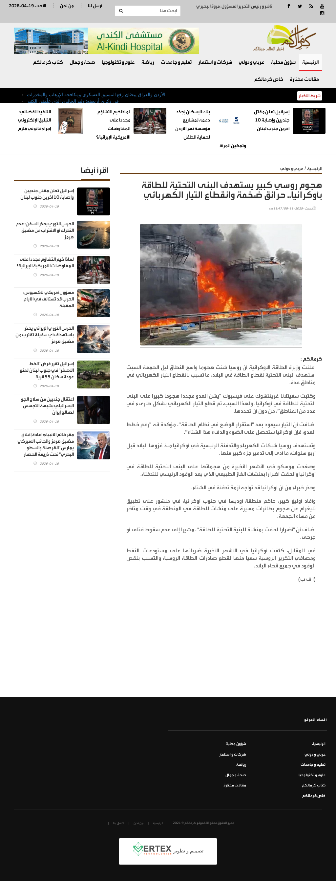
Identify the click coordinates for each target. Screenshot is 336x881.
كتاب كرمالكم (48, 62)
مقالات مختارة (304, 79)
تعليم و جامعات (176, 62)
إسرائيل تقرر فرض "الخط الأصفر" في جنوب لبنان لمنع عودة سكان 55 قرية (47, 370)
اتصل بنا (118, 823)
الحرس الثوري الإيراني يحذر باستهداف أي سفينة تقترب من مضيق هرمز (44, 334)
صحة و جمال (82, 62)
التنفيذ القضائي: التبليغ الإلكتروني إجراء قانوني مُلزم (34, 120)
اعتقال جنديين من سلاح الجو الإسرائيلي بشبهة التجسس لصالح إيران (47, 405)
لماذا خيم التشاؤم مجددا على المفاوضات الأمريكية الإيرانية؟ (45, 262)
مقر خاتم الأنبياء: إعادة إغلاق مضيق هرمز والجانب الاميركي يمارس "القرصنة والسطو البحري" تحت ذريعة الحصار (45, 444)
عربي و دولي (251, 62)
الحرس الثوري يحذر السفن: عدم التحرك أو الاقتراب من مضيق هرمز (45, 230)
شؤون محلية (283, 62)
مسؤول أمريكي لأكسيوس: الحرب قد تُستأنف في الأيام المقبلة (48, 299)
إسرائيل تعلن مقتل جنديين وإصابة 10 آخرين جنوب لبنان (271, 120)
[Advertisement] (221, 648)
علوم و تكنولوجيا (118, 62)
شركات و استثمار (215, 62)
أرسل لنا (95, 5)
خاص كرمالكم (268, 79)
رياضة (147, 62)
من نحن (67, 5)
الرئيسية (310, 62)
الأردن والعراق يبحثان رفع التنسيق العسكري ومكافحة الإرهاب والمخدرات (96, 94)
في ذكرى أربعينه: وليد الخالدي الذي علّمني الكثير (73, 101)
